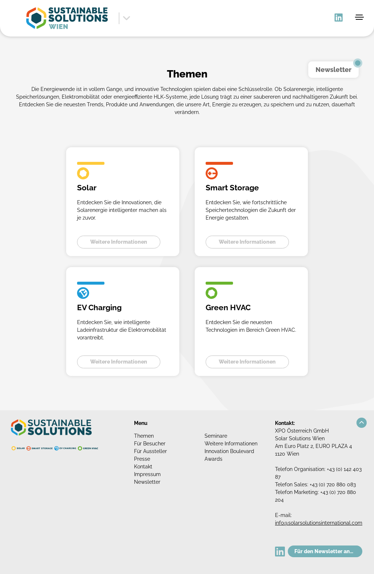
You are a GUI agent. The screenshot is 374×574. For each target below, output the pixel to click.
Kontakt (143, 467)
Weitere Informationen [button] (118, 242)
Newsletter (147, 482)
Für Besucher (149, 443)
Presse (142, 459)
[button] (361, 423)
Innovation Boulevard (229, 451)
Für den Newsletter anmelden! (328, 551)
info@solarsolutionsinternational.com (318, 523)
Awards (213, 459)
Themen (144, 436)
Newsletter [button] (333, 69)
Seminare (216, 436)
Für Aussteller (150, 451)
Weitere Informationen (231, 443)
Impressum (147, 474)
